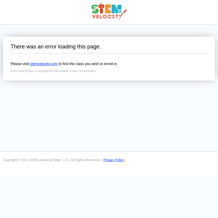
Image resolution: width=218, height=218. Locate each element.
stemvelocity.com (44, 64)
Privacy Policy (114, 160)
